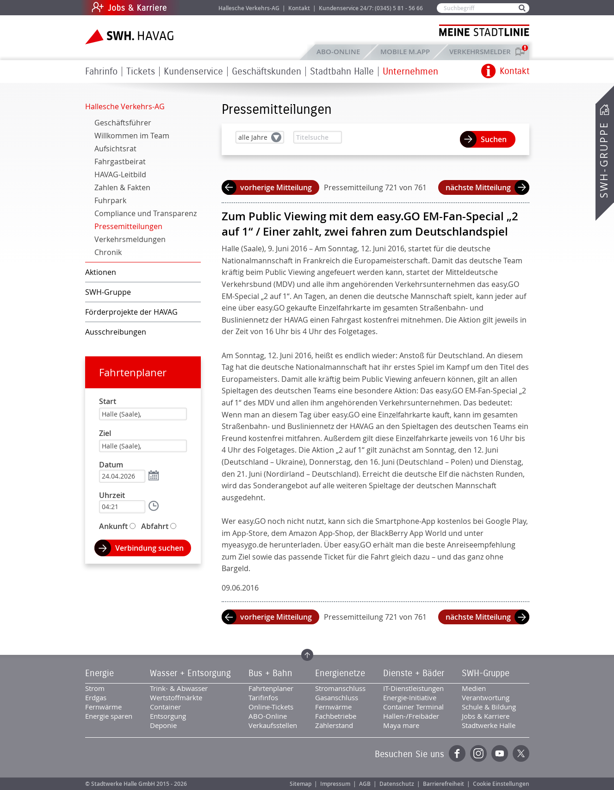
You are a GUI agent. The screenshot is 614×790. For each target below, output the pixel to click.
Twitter (521, 753)
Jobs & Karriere (192, 7)
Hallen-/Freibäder (411, 716)
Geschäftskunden (266, 71)
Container (165, 706)
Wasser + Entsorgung (190, 673)
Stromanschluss (340, 688)
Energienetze (340, 673)
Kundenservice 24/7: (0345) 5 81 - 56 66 (371, 8)
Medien (474, 688)
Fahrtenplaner (133, 372)
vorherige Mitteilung (276, 187)
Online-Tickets (270, 706)
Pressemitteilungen (128, 226)
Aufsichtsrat (115, 148)
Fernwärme (103, 706)
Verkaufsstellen (272, 725)
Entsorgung (168, 716)
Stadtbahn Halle (342, 71)
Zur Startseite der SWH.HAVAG (130, 36)
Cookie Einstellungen (501, 784)
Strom (95, 688)
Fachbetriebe (335, 716)
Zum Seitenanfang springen (307, 655)
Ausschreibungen (115, 332)
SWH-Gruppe (603, 160)
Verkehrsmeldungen (130, 239)
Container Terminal (413, 706)
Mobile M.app (405, 51)
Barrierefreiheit (443, 784)
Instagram (478, 753)
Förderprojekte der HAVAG (131, 312)
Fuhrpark (110, 200)
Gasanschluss (336, 697)
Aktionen (100, 272)
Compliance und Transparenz (145, 213)
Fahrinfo (101, 71)
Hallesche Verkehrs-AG (248, 8)
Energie (99, 673)
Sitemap (300, 784)
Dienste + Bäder (413, 673)
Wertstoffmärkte (176, 697)
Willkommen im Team (131, 136)
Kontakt (299, 8)
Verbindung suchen (149, 548)
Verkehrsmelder (482, 51)
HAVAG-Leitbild (120, 174)
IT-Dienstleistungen (413, 688)
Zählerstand (334, 725)
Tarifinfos (263, 697)
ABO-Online (338, 51)
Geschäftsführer (122, 123)
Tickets (140, 71)
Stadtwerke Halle (488, 725)
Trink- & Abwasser (179, 688)
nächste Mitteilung (478, 187)
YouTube (499, 753)
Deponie (163, 725)
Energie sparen (108, 716)
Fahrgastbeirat (120, 161)
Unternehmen (410, 71)
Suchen (494, 139)
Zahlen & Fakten (122, 187)
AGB (365, 784)
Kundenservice (193, 71)
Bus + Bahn (270, 673)
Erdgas (95, 697)
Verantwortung (485, 697)
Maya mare (401, 725)
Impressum (335, 784)
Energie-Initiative (409, 697)
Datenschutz (396, 784)
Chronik (108, 252)
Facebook (457, 753)
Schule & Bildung (489, 706)
